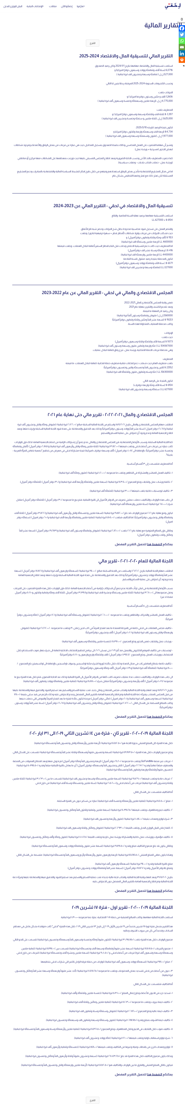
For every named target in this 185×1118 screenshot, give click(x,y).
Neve (179, 1114)
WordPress (151, 1114)
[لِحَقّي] (172, 6)
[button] (84, 6)
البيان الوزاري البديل (12, 6)
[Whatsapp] (182, 41)
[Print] (182, 60)
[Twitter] (182, 34)
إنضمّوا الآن (67, 6)
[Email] (182, 47)
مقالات (53, 6)
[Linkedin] (182, 53)
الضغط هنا (154, 544)
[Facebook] (182, 28)
